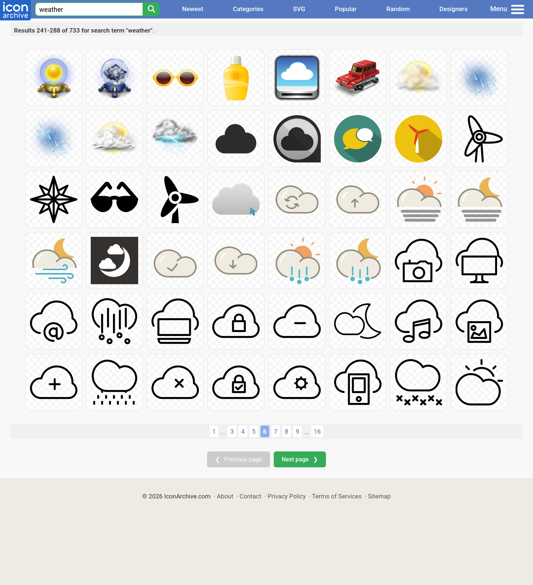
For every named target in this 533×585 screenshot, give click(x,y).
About (225, 496)
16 (317, 431)
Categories (248, 9)
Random (398, 9)
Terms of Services (337, 496)
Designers (453, 9)
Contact (250, 496)
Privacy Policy (286, 496)
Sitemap (379, 496)
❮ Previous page (238, 459)
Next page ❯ (300, 459)
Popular (346, 9)
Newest (192, 9)
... (222, 432)
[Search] (151, 9)
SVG (299, 9)
